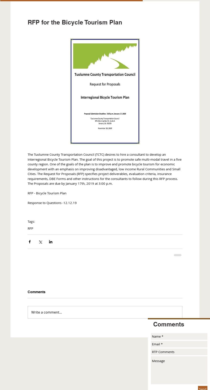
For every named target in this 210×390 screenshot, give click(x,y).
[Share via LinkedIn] (51, 242)
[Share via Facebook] (30, 242)
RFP (30, 228)
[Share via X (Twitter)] (40, 242)
